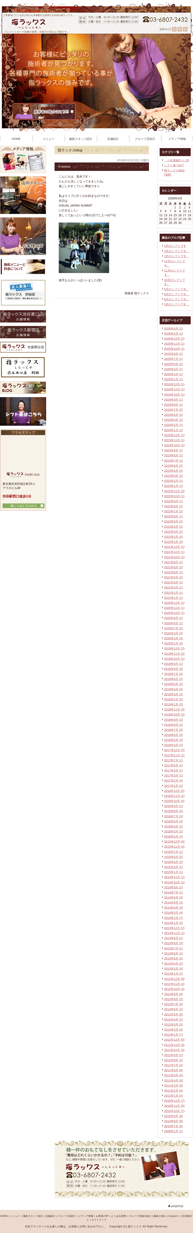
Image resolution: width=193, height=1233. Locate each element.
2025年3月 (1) (173, 369)
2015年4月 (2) (173, 862)
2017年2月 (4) (173, 780)
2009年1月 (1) (173, 1131)
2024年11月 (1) (174, 389)
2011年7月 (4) (173, 1065)
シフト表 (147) (174, 165)
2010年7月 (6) (173, 1126)
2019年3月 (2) (173, 694)
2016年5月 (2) (173, 821)
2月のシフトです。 (176, 251)
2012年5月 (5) (173, 1014)
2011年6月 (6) (173, 1070)
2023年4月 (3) (173, 470)
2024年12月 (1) (174, 384)
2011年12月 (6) (174, 1039)
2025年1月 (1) (173, 379)
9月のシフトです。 (176, 289)
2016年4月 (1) (173, 826)
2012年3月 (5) (173, 1024)
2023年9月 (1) (173, 450)
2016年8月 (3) (173, 811)
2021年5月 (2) (173, 577)
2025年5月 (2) (173, 364)
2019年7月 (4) (173, 674)
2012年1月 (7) (173, 1034)
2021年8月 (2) (173, 567)
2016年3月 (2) (173, 831)
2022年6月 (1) (173, 516)
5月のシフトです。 (176, 304)
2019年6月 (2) (173, 679)
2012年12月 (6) (174, 979)
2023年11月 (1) (174, 440)
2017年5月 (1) (173, 765)
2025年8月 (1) (173, 353)
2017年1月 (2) (173, 786)
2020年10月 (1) (174, 613)
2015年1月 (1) (173, 872)
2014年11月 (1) (174, 877)
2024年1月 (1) (173, 430)
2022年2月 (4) (173, 536)
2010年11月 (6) (174, 1105)
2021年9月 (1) (173, 562)
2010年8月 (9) (173, 1121)
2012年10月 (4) (174, 989)
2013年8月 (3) (173, 943)
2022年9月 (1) (173, 501)
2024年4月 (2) (173, 420)
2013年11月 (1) (174, 933)
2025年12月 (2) (174, 338)
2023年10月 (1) (174, 445)
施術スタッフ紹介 (33, 1216)
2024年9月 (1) (173, 399)
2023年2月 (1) (173, 481)
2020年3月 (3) (173, 633)
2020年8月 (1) (173, 623)
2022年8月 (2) (173, 506)
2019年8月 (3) (173, 669)
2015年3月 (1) (173, 867)
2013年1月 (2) (173, 973)
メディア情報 (85, 1216)
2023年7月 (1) (173, 460)
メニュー (15, 1216)
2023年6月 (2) (173, 465)
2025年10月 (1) (174, 348)
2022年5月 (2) (173, 521)
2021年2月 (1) (173, 592)
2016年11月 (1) (174, 796)
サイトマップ (99, 1219)
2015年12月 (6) (174, 841)
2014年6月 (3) (173, 897)
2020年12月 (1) (174, 603)
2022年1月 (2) (173, 542)
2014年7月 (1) (173, 892)
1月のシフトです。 (176, 256)
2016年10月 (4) (174, 801)
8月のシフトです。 (176, 294)
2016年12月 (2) (174, 791)
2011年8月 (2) (173, 1060)
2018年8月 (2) (173, 725)
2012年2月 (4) (173, 1029)
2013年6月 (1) (173, 953)
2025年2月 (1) (173, 374)
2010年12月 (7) (174, 1100)
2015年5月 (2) (173, 857)
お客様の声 (102, 1216)
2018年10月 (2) (174, 714)
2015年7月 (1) (173, 852)
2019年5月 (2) (173, 684)
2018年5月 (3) (173, 740)
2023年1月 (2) (173, 486)
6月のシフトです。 (176, 299)
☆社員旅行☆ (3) (176, 160)
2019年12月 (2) (174, 648)
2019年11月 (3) (174, 653)
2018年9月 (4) (173, 719)
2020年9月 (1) (173, 618)
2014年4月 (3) (173, 907)
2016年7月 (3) (173, 816)
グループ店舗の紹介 (140, 1216)
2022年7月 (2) (173, 511)
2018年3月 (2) (173, 745)
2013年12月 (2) (174, 928)
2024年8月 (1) (173, 404)
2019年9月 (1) (173, 664)
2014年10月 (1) (174, 882)
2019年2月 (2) (173, 699)
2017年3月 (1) (173, 775)
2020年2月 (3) (173, 638)
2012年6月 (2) (173, 1009)
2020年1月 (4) (173, 643)
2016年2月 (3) (173, 836)
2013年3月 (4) (173, 968)
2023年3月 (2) (173, 475)
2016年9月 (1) (173, 806)
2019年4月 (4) (173, 689)
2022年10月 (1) (174, 496)
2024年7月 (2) (173, 409)
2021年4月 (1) (173, 582)
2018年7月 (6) (173, 730)
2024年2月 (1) (173, 425)
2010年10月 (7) (174, 1111)
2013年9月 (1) (173, 938)
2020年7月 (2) (173, 628)
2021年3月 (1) (173, 587)
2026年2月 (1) (173, 333)
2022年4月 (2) (173, 526)
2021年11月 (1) (174, 552)
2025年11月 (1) (174, 343)
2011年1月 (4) (173, 1095)
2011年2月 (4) (173, 1090)
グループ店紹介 (67, 1216)
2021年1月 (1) (173, 597)
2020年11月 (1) (174, 608)
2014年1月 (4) (173, 923)
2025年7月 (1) (173, 359)
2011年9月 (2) (173, 1055)
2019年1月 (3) (173, 704)
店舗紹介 (51, 1216)
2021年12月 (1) (174, 547)
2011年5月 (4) (173, 1075)
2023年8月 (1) (173, 455)
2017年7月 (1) (173, 760)
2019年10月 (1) (174, 658)
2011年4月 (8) (173, 1080)
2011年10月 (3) (174, 1050)
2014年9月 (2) (173, 887)
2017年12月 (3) (174, 750)
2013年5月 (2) (173, 958)
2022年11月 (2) (174, 491)
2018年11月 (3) (174, 709)
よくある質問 (118, 1216)
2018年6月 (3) (173, 735)
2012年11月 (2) (174, 984)
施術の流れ (160, 1216)
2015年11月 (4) (174, 846)
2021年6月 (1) (173, 572)
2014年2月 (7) (173, 918)
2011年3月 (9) (173, 1085)
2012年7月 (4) (173, 1004)
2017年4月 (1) (173, 770)
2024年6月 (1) (173, 414)
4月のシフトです (175, 246)
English (173, 1216)
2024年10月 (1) (174, 394)
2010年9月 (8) (173, 1116)
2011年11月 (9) (174, 1045)
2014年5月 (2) (173, 902)
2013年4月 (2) (173, 963)
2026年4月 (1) (173, 328)
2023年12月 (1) (174, 435)
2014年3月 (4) (173, 912)
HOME (4, 1216)
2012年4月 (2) (173, 1019)
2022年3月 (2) (173, 531)
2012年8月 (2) (173, 999)
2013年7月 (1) (173, 948)
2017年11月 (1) (174, 755)
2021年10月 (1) (174, 557)
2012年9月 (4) (173, 994)
